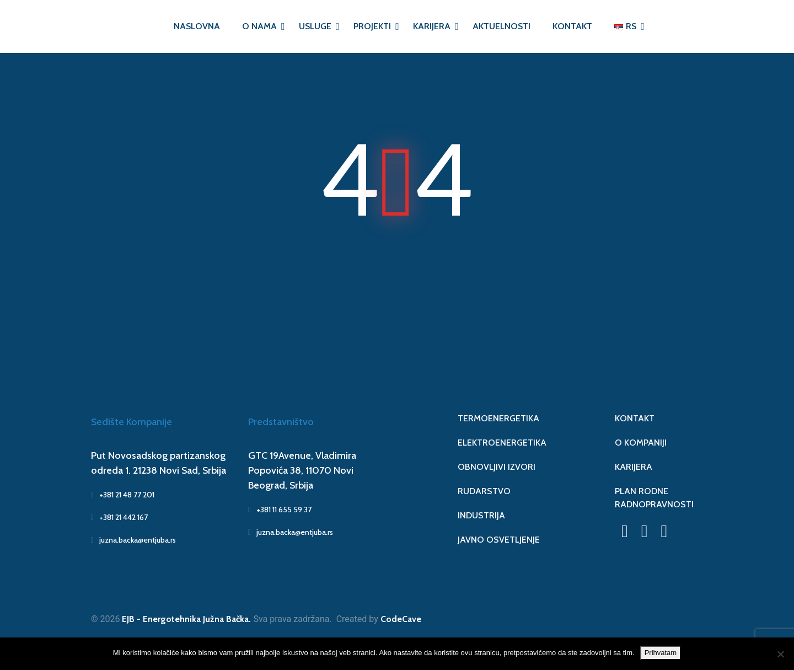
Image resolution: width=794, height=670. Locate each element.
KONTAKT (572, 26)
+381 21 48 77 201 (122, 495)
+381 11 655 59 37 (280, 509)
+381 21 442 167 (119, 517)
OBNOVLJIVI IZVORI (496, 467)
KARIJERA (431, 26)
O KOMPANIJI (641, 442)
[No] (780, 654)
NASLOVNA (197, 26)
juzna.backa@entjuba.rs (133, 540)
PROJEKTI (372, 26)
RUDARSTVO (484, 491)
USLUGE (315, 26)
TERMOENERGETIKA (498, 418)
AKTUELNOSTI (501, 26)
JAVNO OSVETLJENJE (499, 539)
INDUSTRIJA (481, 515)
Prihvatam (661, 652)
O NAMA (259, 26)
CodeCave (400, 619)
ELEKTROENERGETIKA (502, 442)
